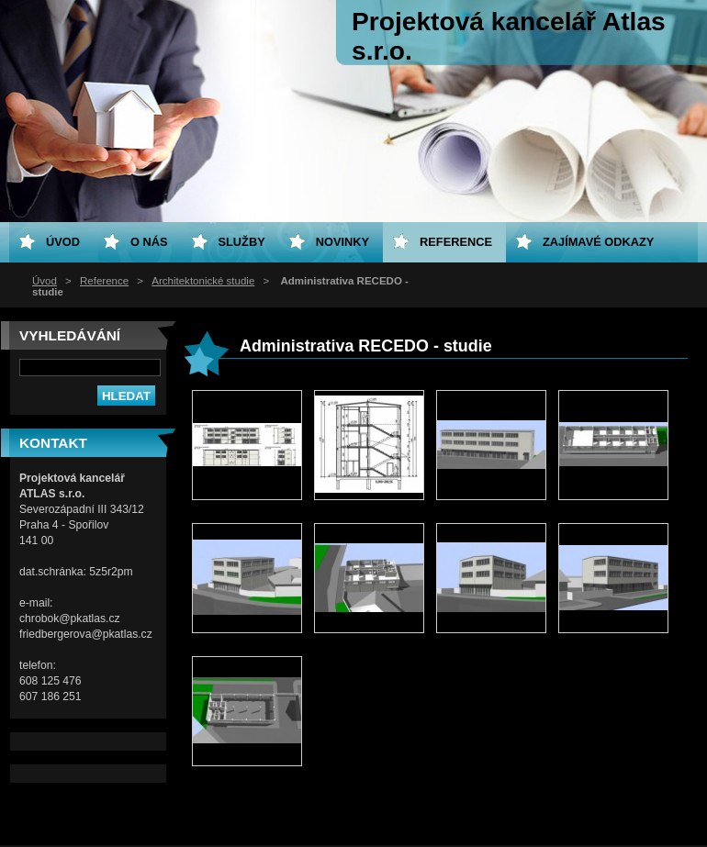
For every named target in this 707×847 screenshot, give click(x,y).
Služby (242, 242)
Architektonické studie (203, 280)
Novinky (342, 242)
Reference (104, 280)
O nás (149, 242)
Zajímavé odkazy (598, 242)
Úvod (44, 280)
